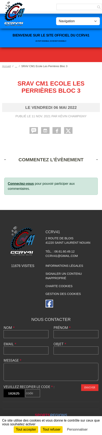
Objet (60, 344)
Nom (9, 327)
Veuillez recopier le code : (29, 386)
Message (12, 360)
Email (10, 344)
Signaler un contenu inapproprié (64, 276)
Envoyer (89, 387)
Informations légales (64, 265)
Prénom (62, 327)
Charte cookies (59, 286)
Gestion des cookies (63, 294)
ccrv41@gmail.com (62, 256)
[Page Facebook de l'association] (49, 303)
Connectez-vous (21, 183)
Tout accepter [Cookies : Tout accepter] (26, 429)
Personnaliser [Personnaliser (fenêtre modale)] (77, 429)
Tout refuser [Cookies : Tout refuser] (51, 429)
